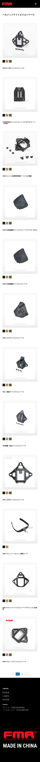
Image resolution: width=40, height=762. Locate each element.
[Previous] (13, 674)
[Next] (27, 674)
